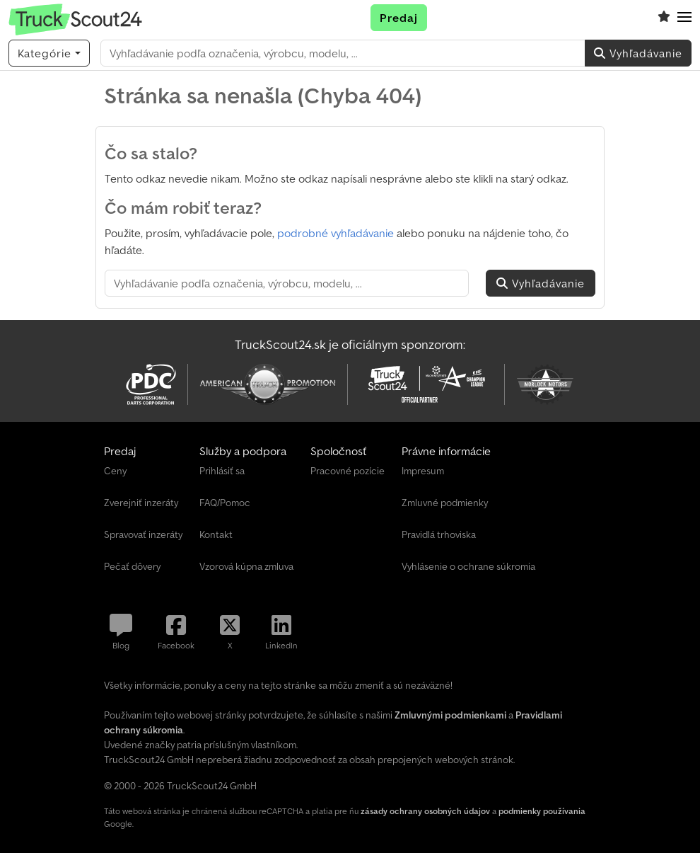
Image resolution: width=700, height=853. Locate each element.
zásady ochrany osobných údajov (425, 811)
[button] (684, 17)
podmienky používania (541, 811)
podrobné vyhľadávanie (335, 233)
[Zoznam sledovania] (664, 17)
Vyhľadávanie (638, 53)
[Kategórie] (49, 53)
